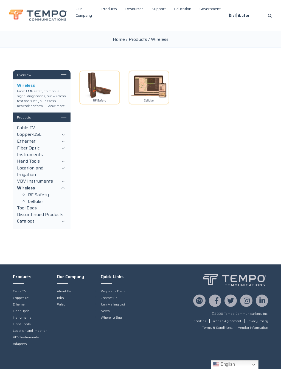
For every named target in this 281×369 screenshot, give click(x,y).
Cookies (200, 321)
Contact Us (109, 297)
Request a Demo (114, 291)
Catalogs (41, 221)
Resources (134, 9)
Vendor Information (253, 327)
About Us (64, 291)
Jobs (60, 297)
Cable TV (26, 128)
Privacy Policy (257, 321)
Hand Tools (41, 161)
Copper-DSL (41, 134)
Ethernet (41, 141)
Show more (56, 105)
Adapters (20, 343)
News (105, 310)
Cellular (35, 201)
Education (182, 9)
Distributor (239, 15)
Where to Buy (111, 317)
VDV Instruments (41, 181)
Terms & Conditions (217, 327)
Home (119, 39)
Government (210, 9)
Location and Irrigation (41, 171)
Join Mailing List (113, 304)
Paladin (62, 304)
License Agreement (226, 321)
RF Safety (38, 195)
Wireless (41, 188)
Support (159, 9)
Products (109, 9)
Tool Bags (27, 208)
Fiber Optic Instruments (41, 151)
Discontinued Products (40, 214)
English (224, 364)
